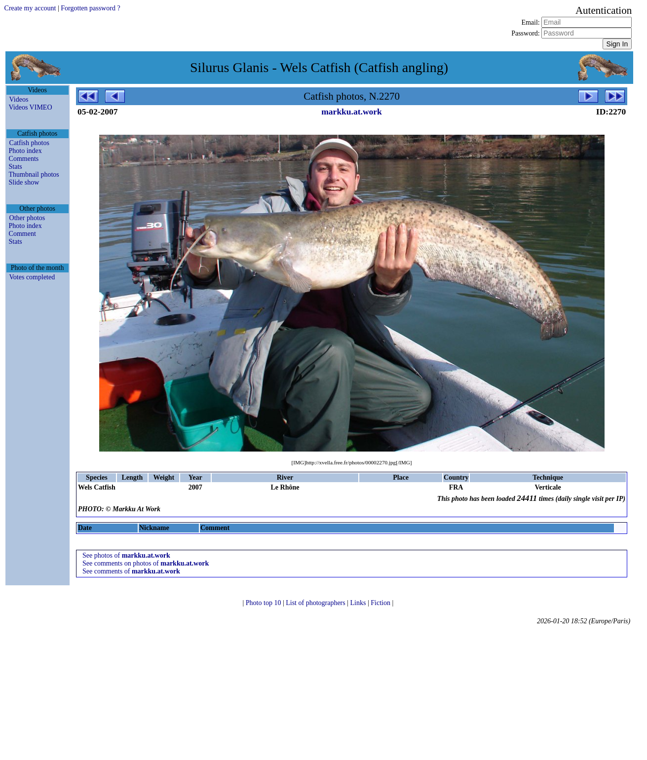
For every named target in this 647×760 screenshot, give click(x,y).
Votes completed (32, 277)
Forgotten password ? (90, 8)
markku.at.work (351, 111)
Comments (24, 158)
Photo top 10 (264, 603)
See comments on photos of (145, 563)
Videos (19, 99)
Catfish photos (29, 143)
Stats (15, 166)
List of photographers (316, 603)
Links (359, 603)
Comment (22, 233)
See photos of (126, 555)
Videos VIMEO (30, 107)
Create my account (30, 8)
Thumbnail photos (34, 174)
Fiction (381, 603)
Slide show (24, 182)
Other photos (27, 218)
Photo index (25, 150)
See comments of (131, 571)
